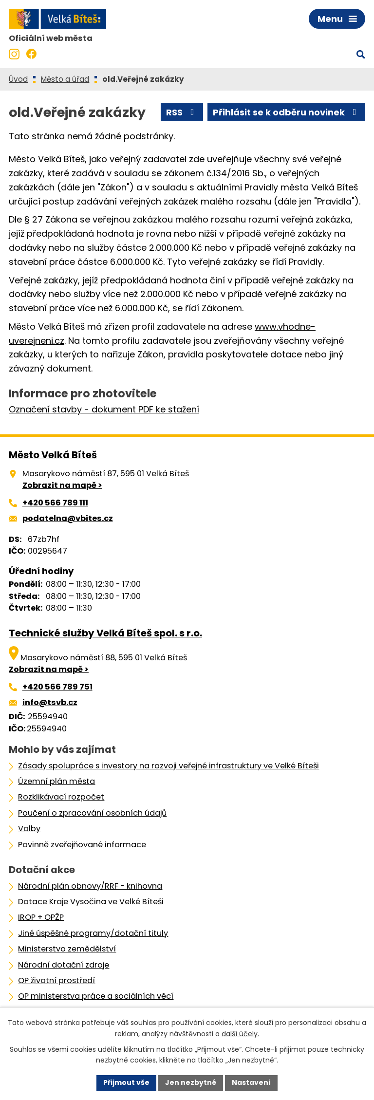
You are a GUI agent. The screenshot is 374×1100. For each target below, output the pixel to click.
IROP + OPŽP (41, 917)
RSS (182, 112)
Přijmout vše (126, 1082)
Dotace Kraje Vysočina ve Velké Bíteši (91, 901)
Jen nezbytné (190, 1082)
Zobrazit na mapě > (62, 485)
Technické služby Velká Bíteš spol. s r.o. (105, 633)
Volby (29, 828)
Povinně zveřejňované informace (82, 844)
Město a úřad (65, 79)
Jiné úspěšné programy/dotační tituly (93, 933)
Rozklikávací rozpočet (61, 796)
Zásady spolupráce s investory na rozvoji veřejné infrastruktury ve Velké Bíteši (168, 765)
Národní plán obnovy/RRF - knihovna (90, 886)
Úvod (18, 79)
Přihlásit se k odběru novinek (286, 112)
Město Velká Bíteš (53, 455)
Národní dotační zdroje (63, 964)
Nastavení (251, 1082)
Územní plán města (56, 781)
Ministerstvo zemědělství (67, 948)
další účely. (240, 1034)
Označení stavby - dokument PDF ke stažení (104, 409)
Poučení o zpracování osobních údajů (92, 813)
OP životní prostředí (56, 980)
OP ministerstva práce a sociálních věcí (95, 996)
